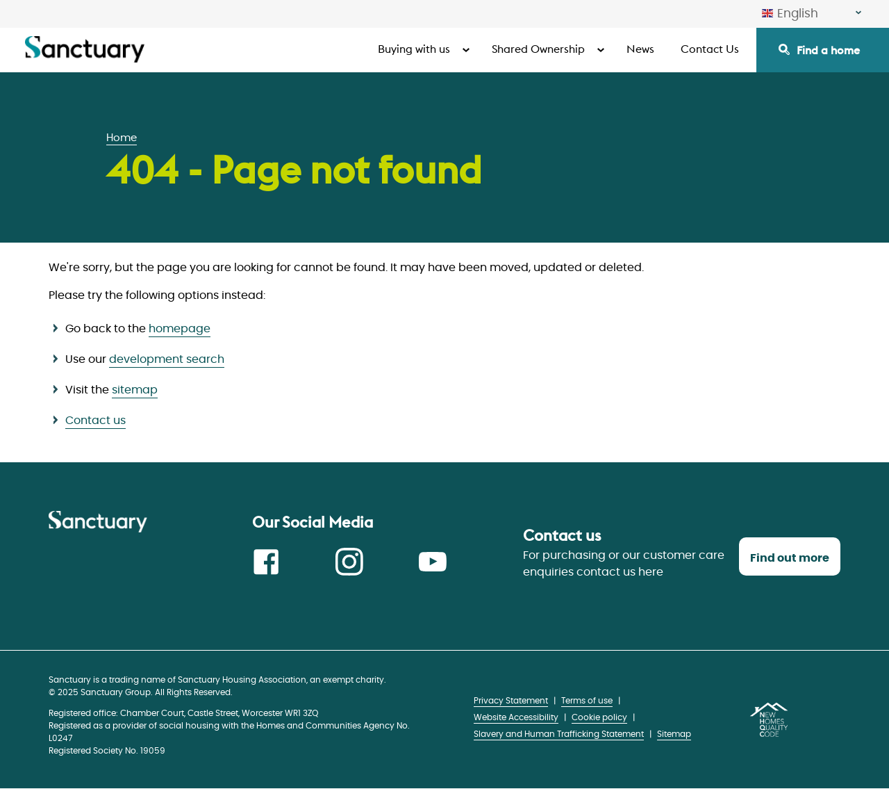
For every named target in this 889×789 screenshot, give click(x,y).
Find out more (789, 558)
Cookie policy (599, 717)
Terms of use (587, 701)
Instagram (349, 562)
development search (166, 359)
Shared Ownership (538, 49)
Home (121, 138)
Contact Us (710, 49)
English (790, 14)
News (640, 49)
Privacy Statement (511, 701)
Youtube (433, 562)
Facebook (266, 562)
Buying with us (414, 49)
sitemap (135, 390)
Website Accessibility (516, 717)
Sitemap (674, 734)
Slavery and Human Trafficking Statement (559, 734)
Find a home (828, 50)
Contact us (95, 420)
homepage (179, 328)
